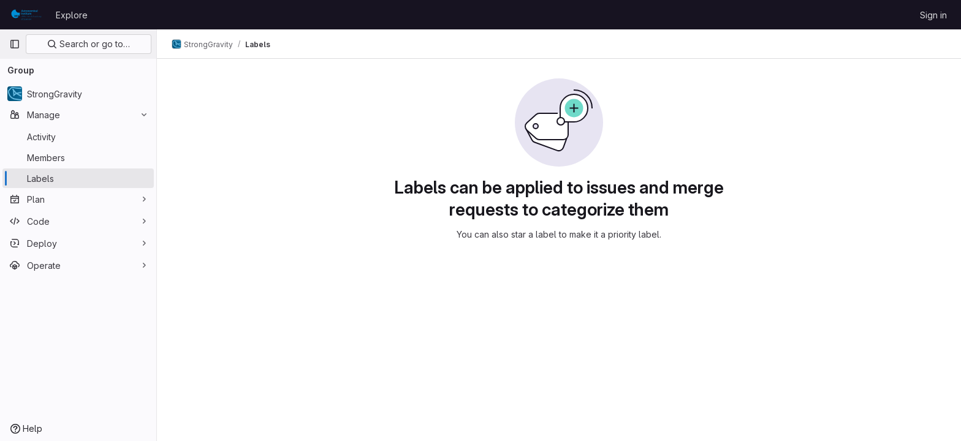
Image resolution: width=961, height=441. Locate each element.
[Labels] (78, 178)
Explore (72, 15)
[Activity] (78, 136)
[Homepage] (26, 14)
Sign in (933, 15)
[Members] (78, 157)
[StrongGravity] (78, 94)
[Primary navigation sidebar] (15, 44)
